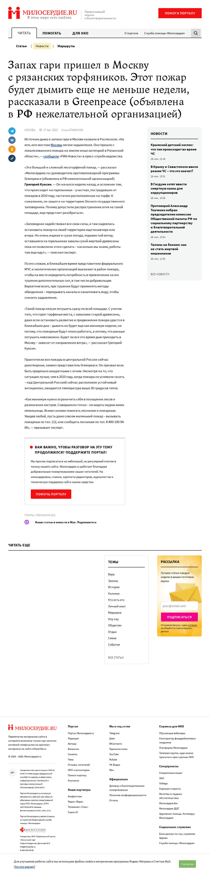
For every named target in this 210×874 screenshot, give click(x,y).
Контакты (73, 780)
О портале (131, 33)
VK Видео (114, 764)
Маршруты (66, 46)
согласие (192, 625)
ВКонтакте (115, 743)
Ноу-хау (113, 619)
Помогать (52, 33)
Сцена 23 (73, 812)
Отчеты (113, 800)
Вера (111, 574)
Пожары (29, 515)
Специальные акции (170, 773)
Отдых (112, 632)
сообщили (51, 156)
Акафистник (75, 796)
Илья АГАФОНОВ (72, 130)
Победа (163, 783)
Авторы (72, 743)
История (113, 587)
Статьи (21, 46)
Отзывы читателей (79, 764)
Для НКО (80, 33)
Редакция (73, 738)
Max (111, 770)
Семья (112, 638)
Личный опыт (117, 606)
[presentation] (179, 606)
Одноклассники (118, 749)
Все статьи (116, 657)
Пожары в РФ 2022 (45, 515)
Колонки (113, 593)
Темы (71, 759)
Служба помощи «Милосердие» (164, 33)
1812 (161, 778)
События (114, 644)
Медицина (115, 612)
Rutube (113, 759)
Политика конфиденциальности (127, 795)
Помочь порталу (51, 494)
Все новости (160, 274)
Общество (115, 625)
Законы (113, 581)
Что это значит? (24, 867)
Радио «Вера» (75, 801)
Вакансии (73, 749)
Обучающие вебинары (172, 733)
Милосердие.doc (168, 803)
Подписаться (179, 617)
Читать (24, 33)
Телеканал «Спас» (78, 807)
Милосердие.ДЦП (169, 808)
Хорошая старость (170, 788)
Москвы (56, 145)
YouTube (113, 754)
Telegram (114, 733)
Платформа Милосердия (173, 747)
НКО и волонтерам (79, 770)
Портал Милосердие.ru (81, 733)
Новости (42, 46)
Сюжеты (72, 754)
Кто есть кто (116, 600)
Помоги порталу (180, 13)
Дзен (112, 738)
